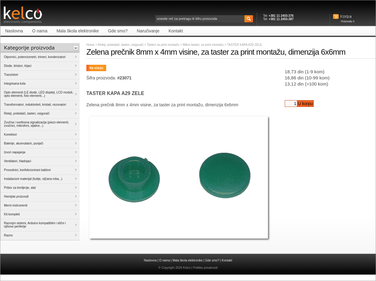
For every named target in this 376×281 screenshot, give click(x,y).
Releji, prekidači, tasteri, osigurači (120, 44)
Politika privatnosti (205, 267)
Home (90, 44)
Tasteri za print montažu (163, 44)
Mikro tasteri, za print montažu (204, 44)
